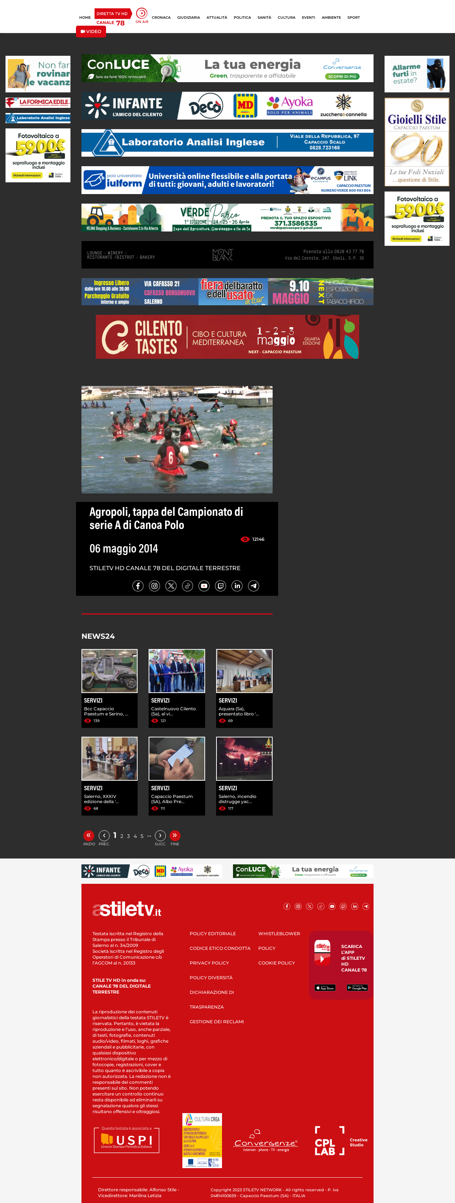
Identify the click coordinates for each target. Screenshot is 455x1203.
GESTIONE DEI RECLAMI (217, 1021)
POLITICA (242, 17)
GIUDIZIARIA (188, 17)
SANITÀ (264, 17)
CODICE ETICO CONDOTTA (220, 948)
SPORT (353, 17)
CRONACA (161, 17)
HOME (85, 17)
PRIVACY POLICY (209, 963)
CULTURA (286, 17)
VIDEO (91, 31)
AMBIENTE (331, 17)
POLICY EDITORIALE (213, 933)
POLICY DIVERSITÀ (211, 977)
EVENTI (308, 17)
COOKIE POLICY (276, 963)
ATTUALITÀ (217, 17)
